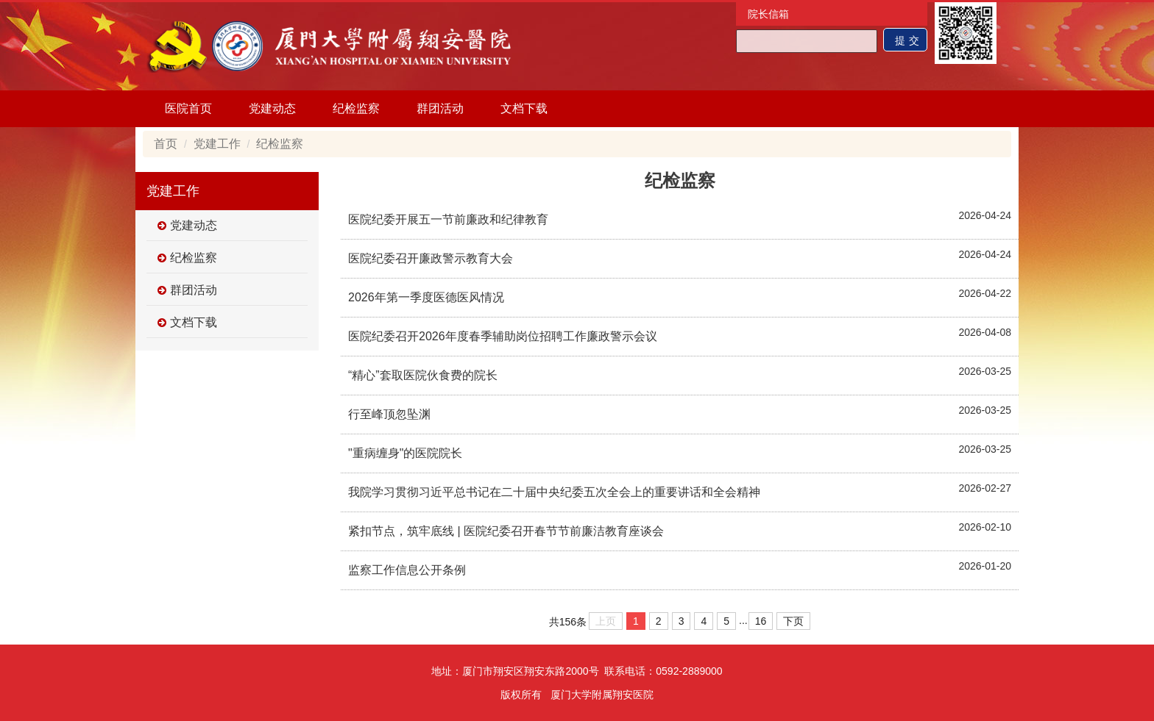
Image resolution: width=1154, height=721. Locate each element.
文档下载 (524, 108)
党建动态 (272, 108)
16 (761, 621)
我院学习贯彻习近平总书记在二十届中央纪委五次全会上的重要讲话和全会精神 (554, 492)
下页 (793, 621)
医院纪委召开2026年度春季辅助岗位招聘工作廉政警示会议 (502, 336)
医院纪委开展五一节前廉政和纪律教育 (448, 219)
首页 (165, 143)
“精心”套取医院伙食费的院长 (423, 375)
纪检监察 (356, 108)
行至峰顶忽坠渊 (389, 414)
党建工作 (217, 143)
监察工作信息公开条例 (407, 570)
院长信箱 (768, 14)
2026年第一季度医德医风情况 (426, 297)
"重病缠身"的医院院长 (405, 453)
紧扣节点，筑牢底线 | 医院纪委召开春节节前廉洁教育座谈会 (506, 531)
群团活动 (440, 108)
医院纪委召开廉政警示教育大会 (430, 258)
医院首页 (188, 108)
